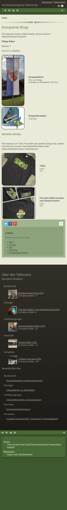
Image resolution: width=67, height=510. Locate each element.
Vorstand (12, 244)
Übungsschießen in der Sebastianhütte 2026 (38, 309)
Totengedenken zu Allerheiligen (20, 390)
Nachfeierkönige (26, 454)
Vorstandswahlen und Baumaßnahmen (24, 380)
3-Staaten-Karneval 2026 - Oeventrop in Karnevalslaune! (32, 418)
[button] (5, 224)
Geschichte (13, 250)
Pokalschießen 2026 (27, 342)
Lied (10, 247)
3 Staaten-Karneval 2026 (29, 358)
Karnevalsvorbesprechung (18, 409)
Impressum (47, 2)
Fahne (11, 242)
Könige (10, 454)
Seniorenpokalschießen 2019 (31, 325)
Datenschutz (59, 2)
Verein (4, 17)
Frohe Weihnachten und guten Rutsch (23, 399)
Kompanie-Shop (41, 444)
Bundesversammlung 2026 (30, 293)
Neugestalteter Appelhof (18, 252)
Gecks (15, 454)
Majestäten (9, 451)
